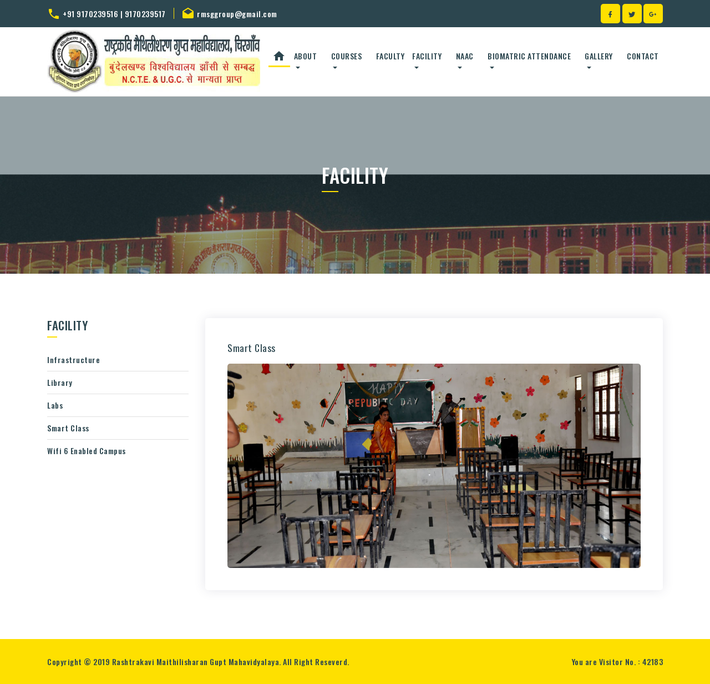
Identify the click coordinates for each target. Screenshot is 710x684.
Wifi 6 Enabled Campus (86, 450)
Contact (643, 56)
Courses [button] (346, 56)
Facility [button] (427, 56)
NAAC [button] (465, 56)
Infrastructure (73, 359)
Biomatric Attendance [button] (529, 56)
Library (60, 382)
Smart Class (68, 428)
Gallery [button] (599, 56)
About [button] (305, 56)
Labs (55, 405)
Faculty (390, 56)
